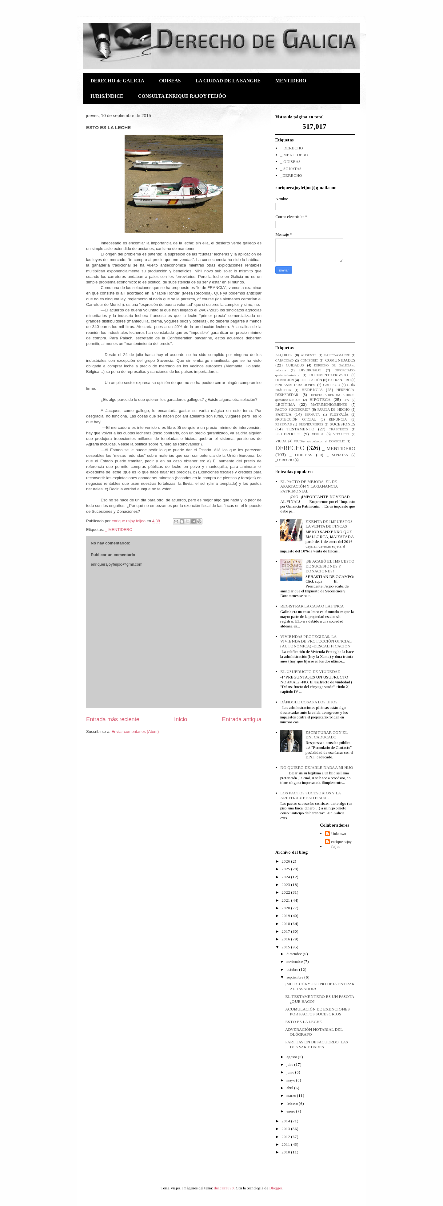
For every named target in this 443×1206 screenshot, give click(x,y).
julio (290, 1064)
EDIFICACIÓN (311, 380)
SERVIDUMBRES (311, 424)
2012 (286, 1136)
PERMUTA (312, 414)
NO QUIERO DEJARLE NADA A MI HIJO (316, 767)
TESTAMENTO (300, 429)
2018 (286, 923)
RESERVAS (283, 424)
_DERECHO (291, 175)
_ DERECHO (291, 148)
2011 (286, 1144)
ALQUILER (284, 355)
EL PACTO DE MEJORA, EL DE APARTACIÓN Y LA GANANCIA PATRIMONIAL (308, 486)
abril (290, 1087)
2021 (286, 900)
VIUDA (280, 441)
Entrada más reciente (112, 719)
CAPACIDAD (284, 360)
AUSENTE (308, 355)
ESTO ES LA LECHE (303, 1021)
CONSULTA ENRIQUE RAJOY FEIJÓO (182, 96)
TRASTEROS (338, 429)
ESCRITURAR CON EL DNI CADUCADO (326, 735)
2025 (286, 869)
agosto (292, 1056)
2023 (286, 884)
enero (291, 1111)
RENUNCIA (338, 419)
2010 (286, 1152)
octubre (292, 969)
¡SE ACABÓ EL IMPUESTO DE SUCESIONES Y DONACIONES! (329, 566)
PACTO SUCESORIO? (292, 410)
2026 (286, 861)
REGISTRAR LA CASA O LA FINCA (312, 606)
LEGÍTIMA (285, 404)
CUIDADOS (295, 365)
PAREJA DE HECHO (333, 410)
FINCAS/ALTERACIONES (295, 385)
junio (290, 1072)
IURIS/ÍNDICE (106, 96)
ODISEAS (170, 80)
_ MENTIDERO (118, 529)
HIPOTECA (319, 399)
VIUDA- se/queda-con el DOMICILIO (319, 441)
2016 (286, 939)
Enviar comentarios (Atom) (135, 731)
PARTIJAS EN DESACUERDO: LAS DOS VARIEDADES (316, 1044)
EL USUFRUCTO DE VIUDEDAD (310, 671)
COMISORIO (309, 360)
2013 (286, 1128)
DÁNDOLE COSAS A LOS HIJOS (308, 702)
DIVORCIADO (310, 370)
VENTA (317, 434)
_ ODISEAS (290, 161)
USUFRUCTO (288, 434)
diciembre (294, 953)
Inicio (180, 719)
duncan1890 (224, 1188)
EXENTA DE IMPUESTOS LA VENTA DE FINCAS (329, 524)
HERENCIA (312, 389)
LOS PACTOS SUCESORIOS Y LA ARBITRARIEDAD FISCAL (310, 795)
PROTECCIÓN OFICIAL (295, 419)
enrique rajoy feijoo (341, 844)
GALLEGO (331, 385)
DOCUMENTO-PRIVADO (328, 375)
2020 (286, 908)
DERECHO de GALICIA (117, 80)
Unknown (338, 833)
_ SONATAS (290, 168)
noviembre (295, 961)
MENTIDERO (290, 80)
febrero (292, 1103)
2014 (286, 1121)
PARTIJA (283, 414)
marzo (291, 1095)
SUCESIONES (342, 424)
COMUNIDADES (340, 360)
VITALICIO (341, 434)
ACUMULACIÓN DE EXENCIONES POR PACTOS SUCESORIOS (317, 1011)
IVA (346, 399)
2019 (286, 915)
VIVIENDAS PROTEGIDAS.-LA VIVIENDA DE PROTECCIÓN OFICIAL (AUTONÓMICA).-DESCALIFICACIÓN (316, 641)
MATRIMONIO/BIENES (329, 405)
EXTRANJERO (339, 380)
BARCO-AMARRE (337, 355)
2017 (286, 931)
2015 (286, 947)
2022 (286, 892)
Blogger (275, 1188)
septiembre (295, 977)
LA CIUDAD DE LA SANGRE (228, 80)
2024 (286, 877)
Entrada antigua (241, 719)
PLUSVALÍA (339, 415)
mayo (291, 1080)
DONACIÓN (284, 380)
